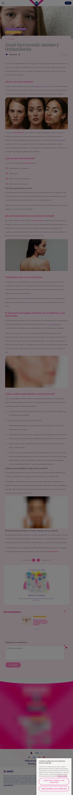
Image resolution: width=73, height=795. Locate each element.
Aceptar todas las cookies (54, 781)
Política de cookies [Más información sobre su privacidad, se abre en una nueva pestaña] (62, 776)
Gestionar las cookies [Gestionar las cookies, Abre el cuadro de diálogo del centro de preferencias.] (54, 788)
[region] (53, 776)
